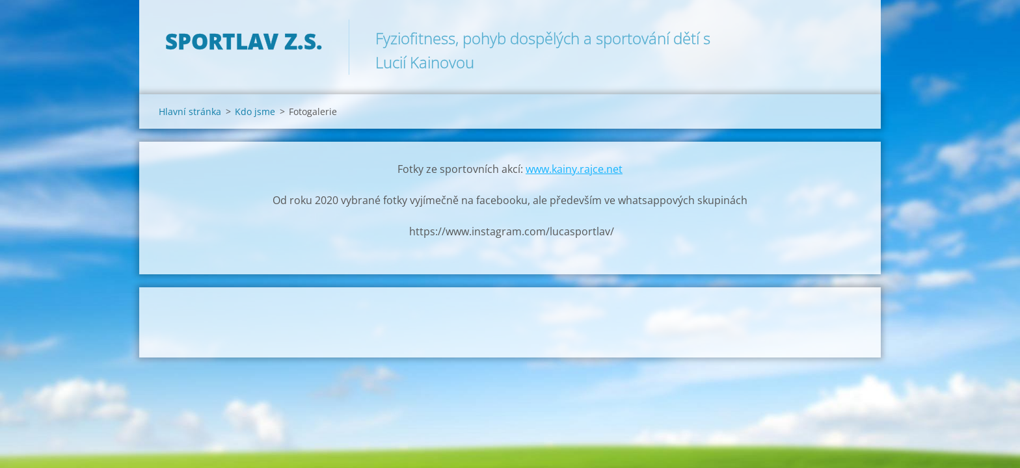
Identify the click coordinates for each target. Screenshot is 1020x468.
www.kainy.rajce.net (574, 169)
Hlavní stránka (190, 111)
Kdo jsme (255, 111)
